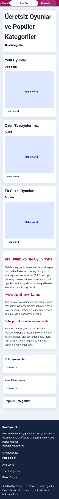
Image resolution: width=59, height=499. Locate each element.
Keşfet (8, 132)
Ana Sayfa (8, 464)
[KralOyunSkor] (5, 3)
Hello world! (11, 367)
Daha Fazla (11, 66)
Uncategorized (10, 452)
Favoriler (10, 197)
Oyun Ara (24, 3)
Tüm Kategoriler (14, 45)
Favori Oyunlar (10, 477)
